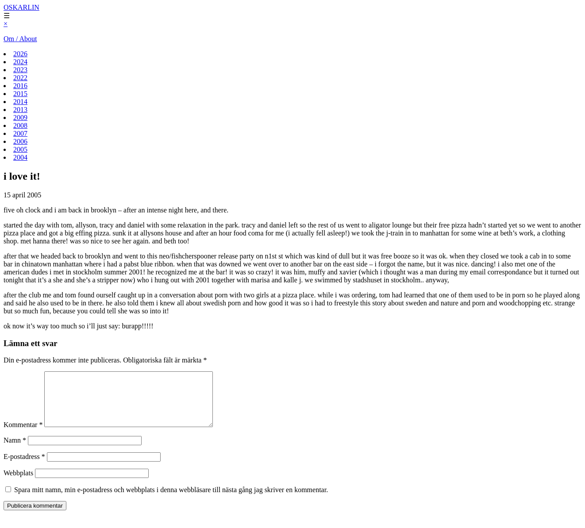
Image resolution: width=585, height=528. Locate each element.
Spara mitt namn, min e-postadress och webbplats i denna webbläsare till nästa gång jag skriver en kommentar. (171, 500)
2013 (20, 109)
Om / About (20, 38)
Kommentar (23, 435)
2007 (20, 133)
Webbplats (18, 483)
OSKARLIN (21, 7)
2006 (20, 141)
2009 (20, 117)
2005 (20, 149)
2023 (20, 69)
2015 (20, 93)
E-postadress (24, 467)
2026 (20, 54)
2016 (20, 85)
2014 (20, 101)
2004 (20, 157)
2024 (20, 62)
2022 (20, 77)
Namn (15, 451)
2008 (20, 125)
